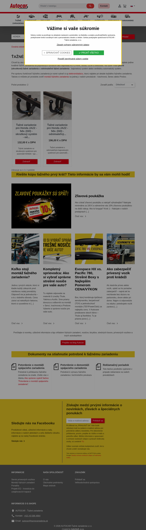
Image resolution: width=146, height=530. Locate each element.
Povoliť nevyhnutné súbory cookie (73, 59)
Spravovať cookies (56, 52)
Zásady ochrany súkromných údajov (73, 45)
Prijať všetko (89, 52)
